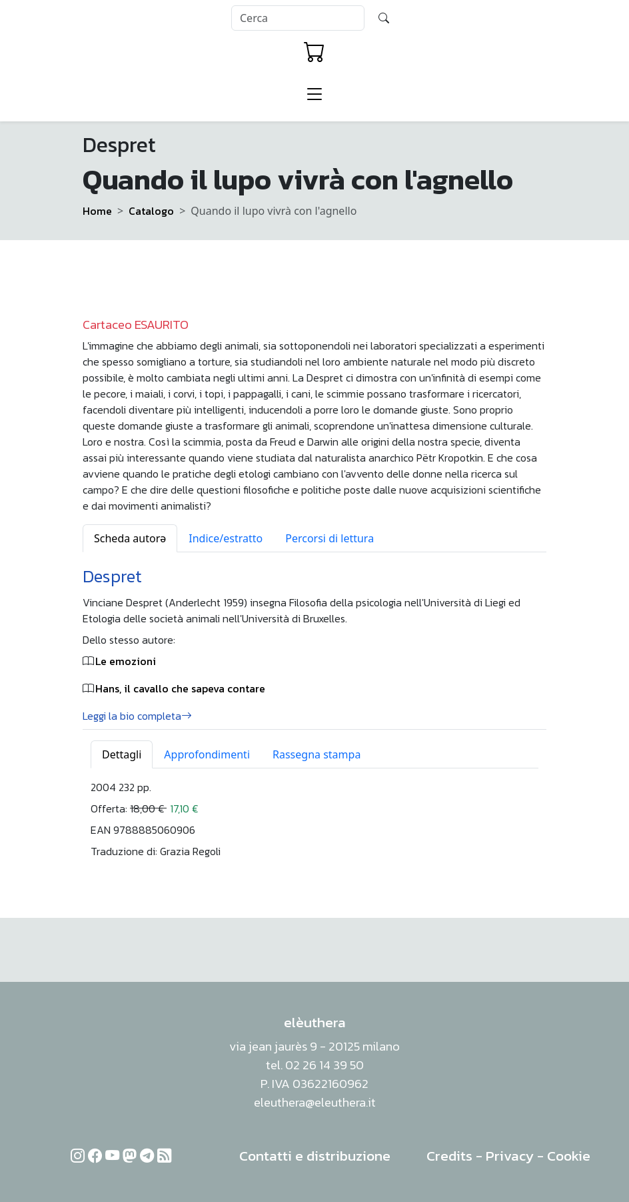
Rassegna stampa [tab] (316, 754)
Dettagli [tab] (121, 754)
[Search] (297, 18)
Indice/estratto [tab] (226, 538)
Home (97, 211)
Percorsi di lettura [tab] (329, 538)
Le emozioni (125, 661)
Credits (449, 1155)
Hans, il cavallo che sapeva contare (180, 688)
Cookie (568, 1155)
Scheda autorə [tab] (130, 538)
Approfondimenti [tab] (207, 754)
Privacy (510, 1155)
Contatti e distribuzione (314, 1155)
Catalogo (151, 211)
